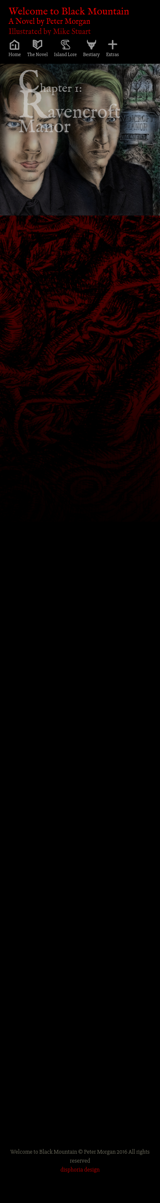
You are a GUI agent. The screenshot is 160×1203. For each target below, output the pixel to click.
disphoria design (80, 1169)
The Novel (37, 54)
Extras (112, 54)
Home (15, 54)
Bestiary (91, 54)
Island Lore (65, 54)
